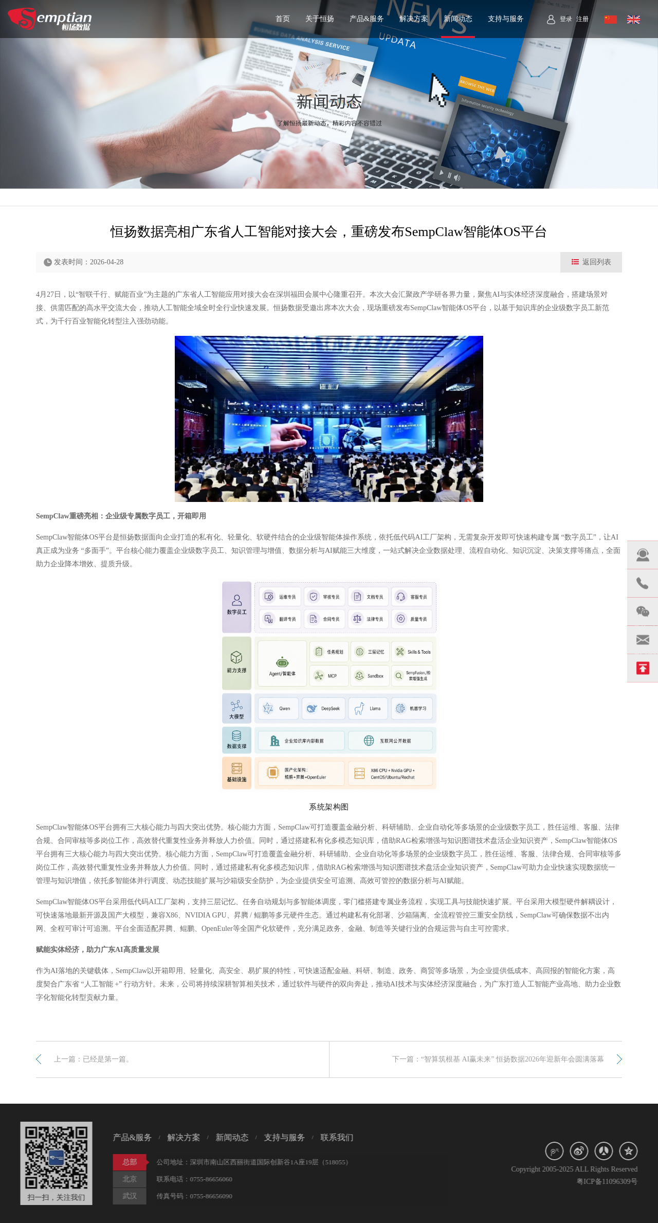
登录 (566, 19)
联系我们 (332, 1137)
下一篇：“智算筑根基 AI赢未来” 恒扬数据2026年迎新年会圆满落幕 (498, 1059)
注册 (582, 19)
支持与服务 (506, 19)
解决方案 (413, 19)
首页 (283, 19)
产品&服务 (367, 19)
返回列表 (591, 262)
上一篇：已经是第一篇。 (93, 1059)
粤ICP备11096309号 (612, 1181)
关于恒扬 (319, 19)
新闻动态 (458, 19)
